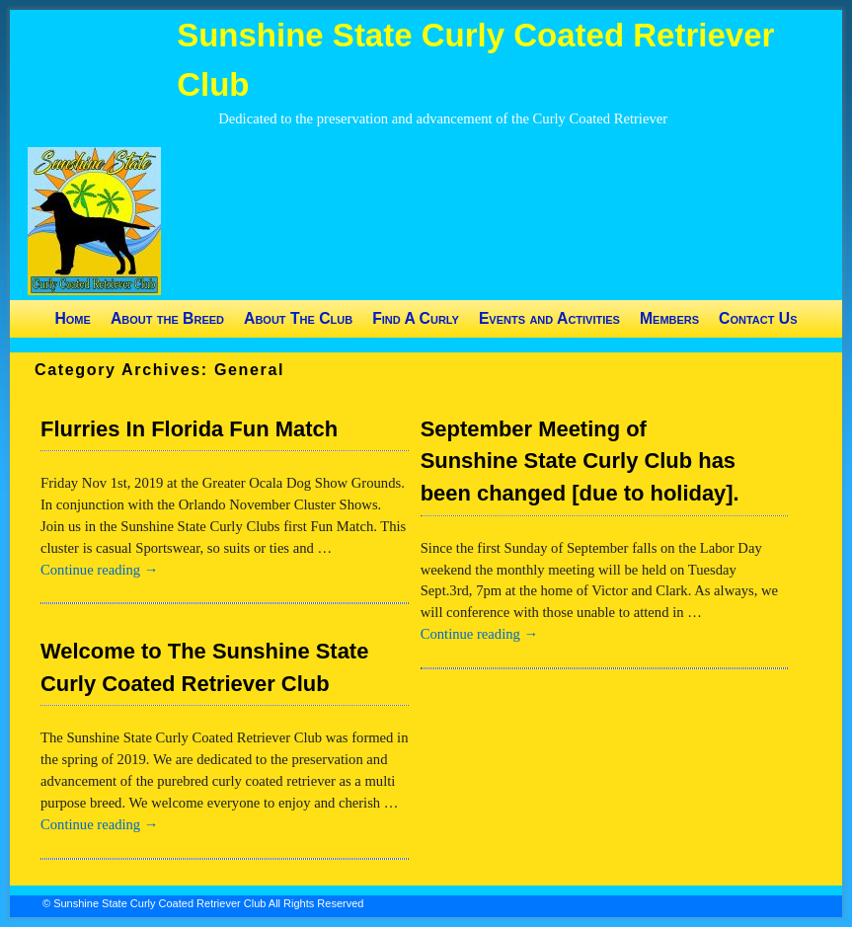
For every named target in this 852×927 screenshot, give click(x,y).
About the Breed (167, 318)
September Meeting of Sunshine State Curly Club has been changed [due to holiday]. (580, 461)
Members (669, 318)
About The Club (298, 318)
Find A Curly (415, 318)
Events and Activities (549, 318)
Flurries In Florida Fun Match (189, 429)
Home (72, 318)
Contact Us (758, 318)
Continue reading (99, 570)
